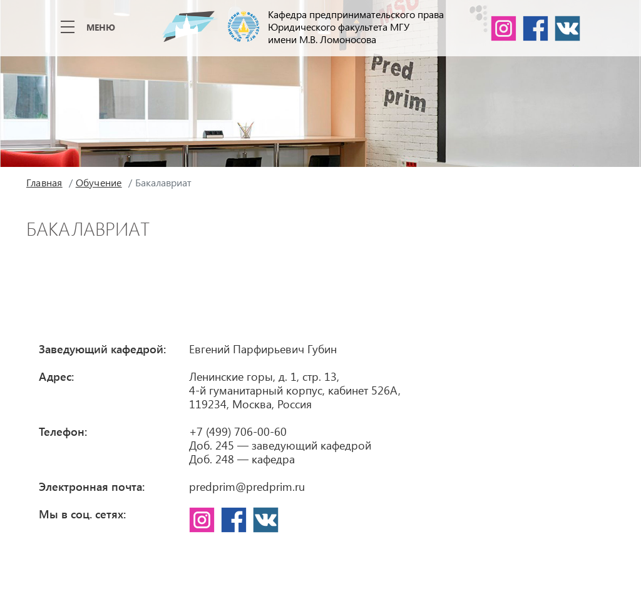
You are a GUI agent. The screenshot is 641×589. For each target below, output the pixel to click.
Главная (44, 182)
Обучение (99, 182)
